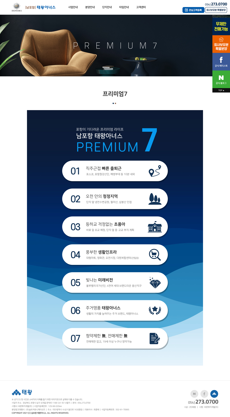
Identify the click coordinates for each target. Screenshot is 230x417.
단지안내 (107, 7)
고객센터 (141, 7)
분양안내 (90, 7)
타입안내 (124, 7)
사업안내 (73, 7)
